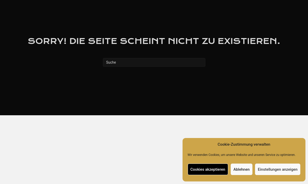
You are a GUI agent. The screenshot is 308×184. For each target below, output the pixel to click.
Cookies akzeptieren (207, 169)
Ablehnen (241, 169)
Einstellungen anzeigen (278, 169)
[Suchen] (154, 62)
